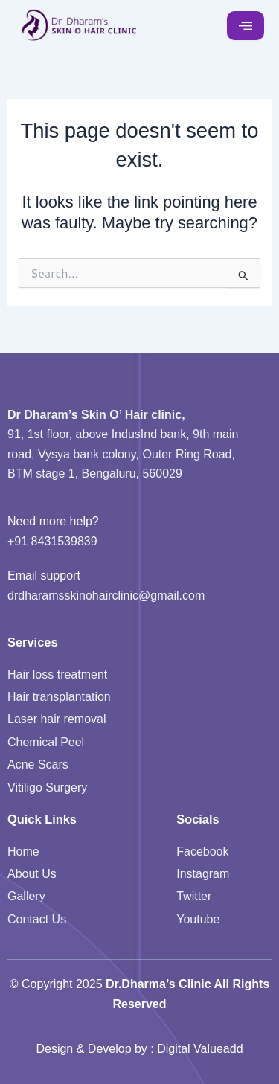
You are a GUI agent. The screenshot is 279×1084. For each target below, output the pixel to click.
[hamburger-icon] (245, 26)
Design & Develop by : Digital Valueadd (139, 1048)
